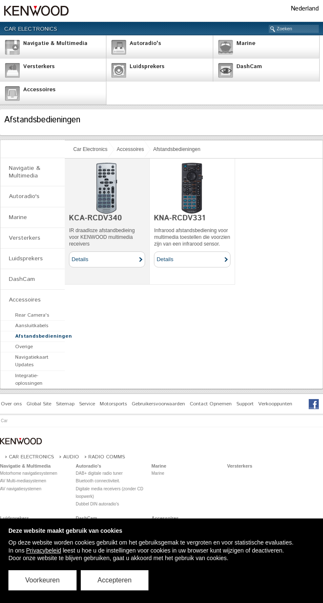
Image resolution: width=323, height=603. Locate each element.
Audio (71, 456)
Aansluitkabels (31, 325)
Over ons (11, 403)
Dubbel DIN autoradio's (97, 504)
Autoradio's (24, 196)
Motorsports (113, 403)
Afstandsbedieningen (176, 149)
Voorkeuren (42, 580)
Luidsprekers (26, 258)
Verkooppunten (275, 403)
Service (87, 403)
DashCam (22, 279)
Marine (18, 217)
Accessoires (130, 149)
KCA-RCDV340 (95, 218)
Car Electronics (30, 29)
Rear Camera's (32, 315)
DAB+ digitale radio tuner (99, 473)
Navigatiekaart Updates (31, 361)
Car (4, 420)
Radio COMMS (106, 456)
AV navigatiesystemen (20, 489)
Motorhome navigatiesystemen (28, 473)
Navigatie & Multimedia (24, 172)
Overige (24, 346)
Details (79, 259)
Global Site (38, 403)
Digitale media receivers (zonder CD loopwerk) (109, 493)
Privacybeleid (43, 550)
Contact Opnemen (211, 403)
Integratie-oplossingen (28, 379)
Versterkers (24, 238)
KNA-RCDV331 (179, 218)
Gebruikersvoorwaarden (158, 403)
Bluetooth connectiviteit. (98, 481)
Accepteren (115, 580)
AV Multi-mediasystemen (23, 481)
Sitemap (65, 403)
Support (245, 403)
